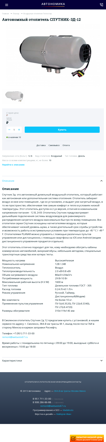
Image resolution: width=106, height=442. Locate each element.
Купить (62, 129)
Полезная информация (60, 379)
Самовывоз (54, 145)
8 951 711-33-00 (48, 396)
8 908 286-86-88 (48, 400)
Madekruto (68, 408)
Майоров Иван (63, 412)
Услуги (38, 379)
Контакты (84, 379)
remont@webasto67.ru (15, 337)
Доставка (41, 145)
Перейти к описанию (13, 164)
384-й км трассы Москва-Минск (70, 389)
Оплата (66, 145)
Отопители (23, 379)
